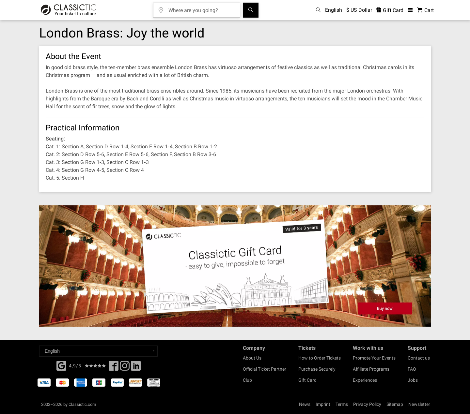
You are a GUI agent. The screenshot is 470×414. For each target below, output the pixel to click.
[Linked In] (136, 367)
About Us (252, 358)
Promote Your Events (374, 358)
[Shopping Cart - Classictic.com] (425, 10)
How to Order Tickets (319, 358)
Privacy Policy (367, 404)
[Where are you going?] (201, 8)
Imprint (323, 404)
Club (247, 380)
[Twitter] (125, 367)
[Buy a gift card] (235, 266)
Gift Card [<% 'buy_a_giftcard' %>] (389, 10)
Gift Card (307, 380)
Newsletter (419, 404)
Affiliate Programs (371, 369)
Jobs (413, 380)
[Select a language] (98, 351)
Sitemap (394, 404)
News (304, 404)
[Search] (250, 10)
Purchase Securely (317, 369)
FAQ (412, 369)
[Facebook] (61, 365)
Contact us (419, 358)
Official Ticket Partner (264, 369)
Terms (342, 404)
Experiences (365, 380)
